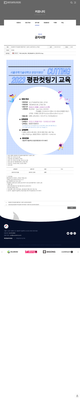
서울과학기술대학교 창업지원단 (12, 2)
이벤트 (55, 22)
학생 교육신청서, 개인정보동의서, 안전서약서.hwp (31, 53)
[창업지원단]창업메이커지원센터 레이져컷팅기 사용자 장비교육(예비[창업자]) (23, 204)
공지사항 (37, 22)
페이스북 (71, 233)
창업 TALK (27, 22)
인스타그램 (74, 233)
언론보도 (18, 22)
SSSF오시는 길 (77, 396)
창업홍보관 (46, 22)
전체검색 (71, 3)
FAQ (62, 22)
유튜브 (68, 233)
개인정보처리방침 (8, 238)
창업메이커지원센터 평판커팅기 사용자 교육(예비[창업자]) (19, 202)
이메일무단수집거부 (20, 238)
